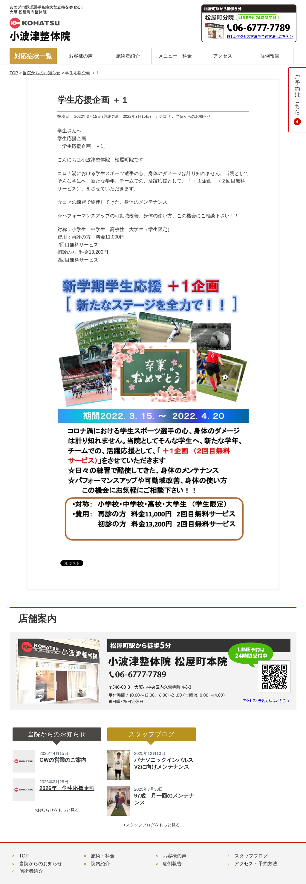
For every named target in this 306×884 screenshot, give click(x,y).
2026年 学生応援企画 (66, 788)
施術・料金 (103, 855)
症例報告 (172, 863)
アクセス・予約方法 (255, 863)
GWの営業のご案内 (62, 760)
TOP (14, 72)
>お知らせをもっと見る (57, 810)
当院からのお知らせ (41, 72)
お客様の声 (174, 855)
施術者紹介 (31, 871)
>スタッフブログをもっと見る (151, 825)
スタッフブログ (251, 855)
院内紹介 (100, 863)
